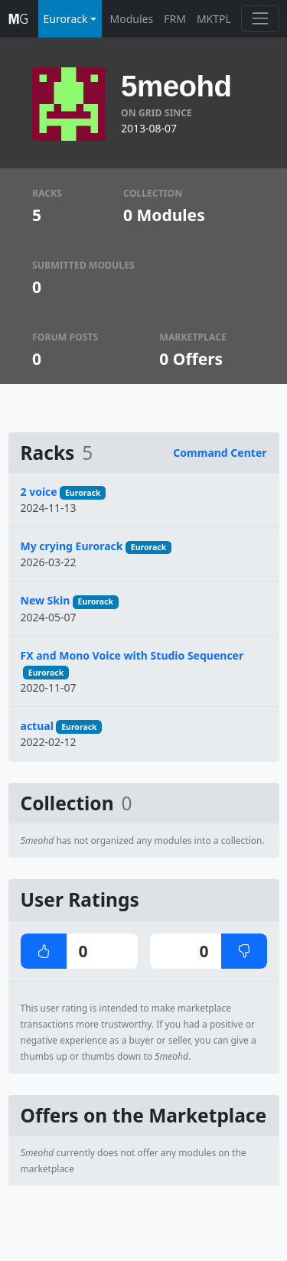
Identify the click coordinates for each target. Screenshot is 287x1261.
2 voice (39, 491)
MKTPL (214, 18)
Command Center (219, 452)
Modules (132, 18)
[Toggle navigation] (260, 18)
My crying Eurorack (72, 546)
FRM (175, 18)
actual (37, 725)
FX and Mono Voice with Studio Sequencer (132, 655)
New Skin (45, 600)
